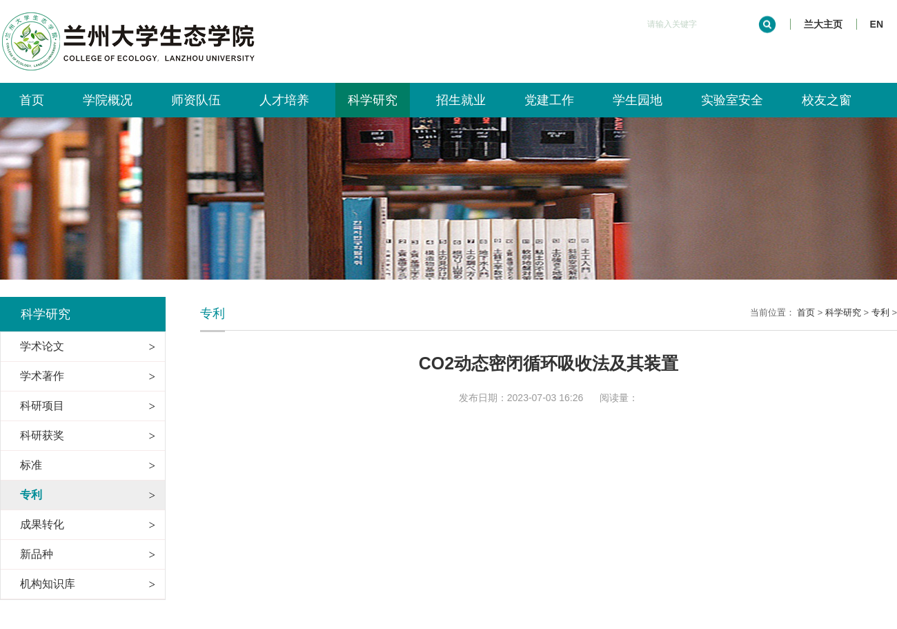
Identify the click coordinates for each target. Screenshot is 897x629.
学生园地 (637, 100)
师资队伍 (196, 100)
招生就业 (461, 100)
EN (876, 24)
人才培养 (284, 100)
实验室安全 (732, 100)
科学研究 (372, 100)
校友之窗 (826, 100)
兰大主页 (823, 24)
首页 (31, 100)
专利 (880, 312)
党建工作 (549, 100)
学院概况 (107, 100)
